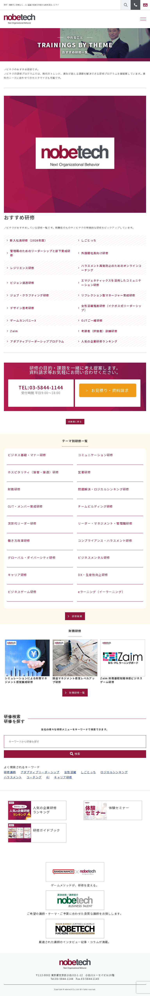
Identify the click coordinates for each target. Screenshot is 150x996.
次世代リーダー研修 (22, 523)
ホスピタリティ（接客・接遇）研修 (33, 472)
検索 (75, 754)
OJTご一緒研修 (92, 320)
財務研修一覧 (77, 692)
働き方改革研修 (19, 540)
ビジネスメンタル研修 (94, 557)
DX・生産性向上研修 (93, 575)
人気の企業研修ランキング (99, 341)
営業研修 (84, 472)
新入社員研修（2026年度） (28, 240)
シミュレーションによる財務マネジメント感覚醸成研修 (26, 680)
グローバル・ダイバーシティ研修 (32, 557)
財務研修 (14, 489)
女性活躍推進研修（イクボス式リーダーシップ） (111, 308)
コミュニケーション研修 (95, 455)
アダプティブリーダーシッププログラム (37, 341)
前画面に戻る (75, 421)
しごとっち (88, 240)
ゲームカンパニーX (23, 320)
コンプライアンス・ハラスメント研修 (105, 540)
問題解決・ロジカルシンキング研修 (103, 489)
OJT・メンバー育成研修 (25, 506)
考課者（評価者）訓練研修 (99, 331)
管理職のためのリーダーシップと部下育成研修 (40, 253)
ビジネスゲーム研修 (22, 592)
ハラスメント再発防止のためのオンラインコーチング (111, 268)
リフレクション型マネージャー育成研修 (108, 295)
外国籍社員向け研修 (94, 253)
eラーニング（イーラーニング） (101, 592)
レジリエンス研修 (22, 268)
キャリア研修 (17, 575)
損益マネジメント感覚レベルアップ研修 (74, 680)
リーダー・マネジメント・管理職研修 (105, 523)
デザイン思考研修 (22, 308)
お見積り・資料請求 (110, 390)
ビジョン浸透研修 (22, 283)
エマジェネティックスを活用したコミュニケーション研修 (111, 282)
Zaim (14, 331)
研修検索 (77, 616)
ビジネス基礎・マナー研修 (27, 455)
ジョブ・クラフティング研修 (29, 295)
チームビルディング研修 (95, 506)
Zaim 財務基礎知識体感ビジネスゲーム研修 (121, 680)
